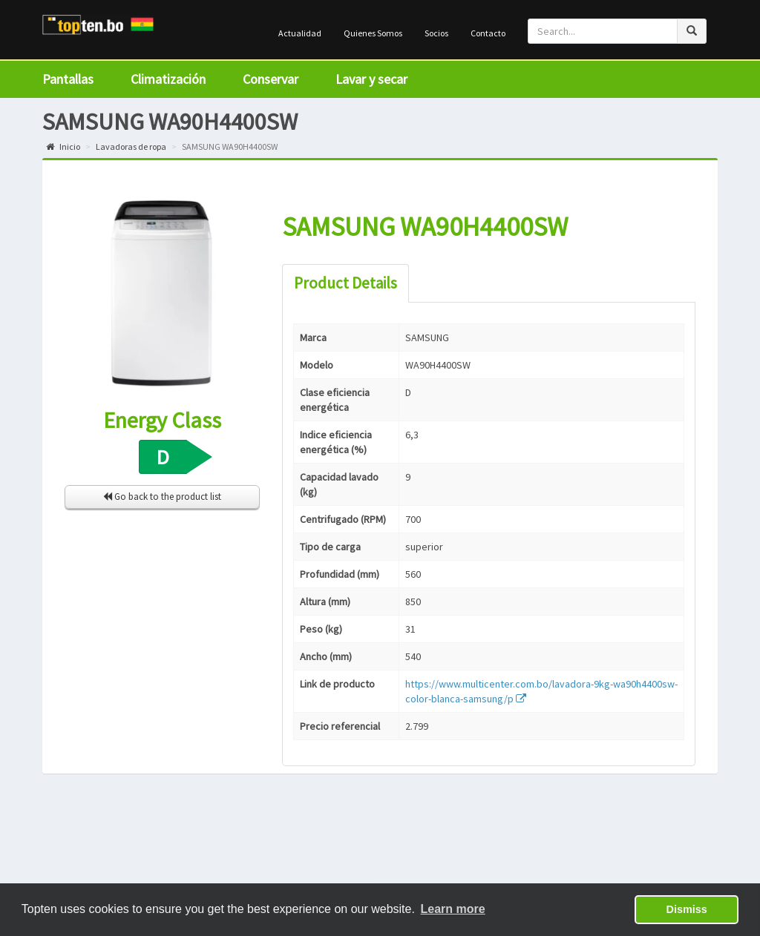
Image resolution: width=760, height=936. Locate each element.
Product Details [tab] (345, 283)
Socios (436, 33)
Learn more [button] (453, 909)
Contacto (488, 33)
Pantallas (68, 79)
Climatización (168, 79)
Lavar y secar (371, 79)
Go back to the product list (162, 496)
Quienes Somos (373, 33)
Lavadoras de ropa (131, 146)
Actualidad (299, 33)
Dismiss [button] (686, 909)
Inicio (63, 146)
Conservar (270, 79)
